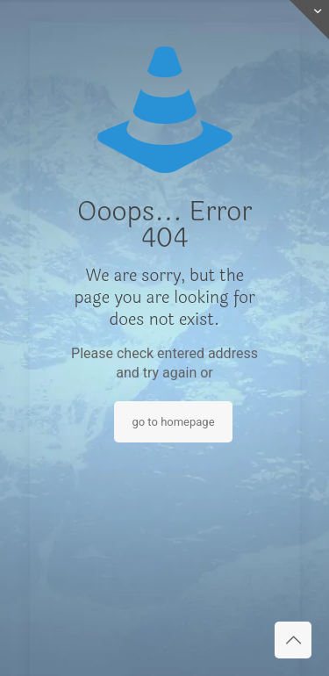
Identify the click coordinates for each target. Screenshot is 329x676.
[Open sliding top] (309, 20)
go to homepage (173, 421)
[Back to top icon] (293, 640)
